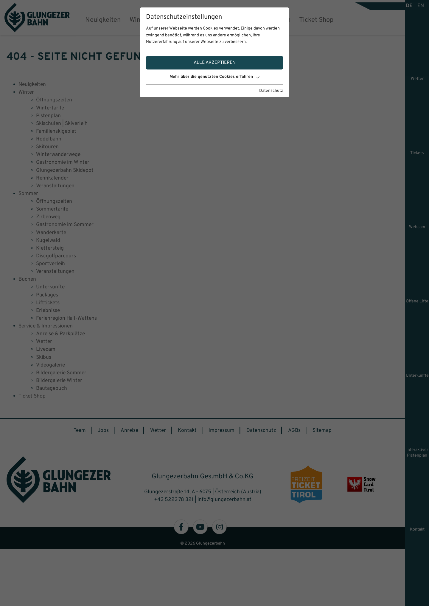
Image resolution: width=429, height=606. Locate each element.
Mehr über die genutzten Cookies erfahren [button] (214, 76)
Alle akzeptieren (215, 63)
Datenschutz (271, 90)
